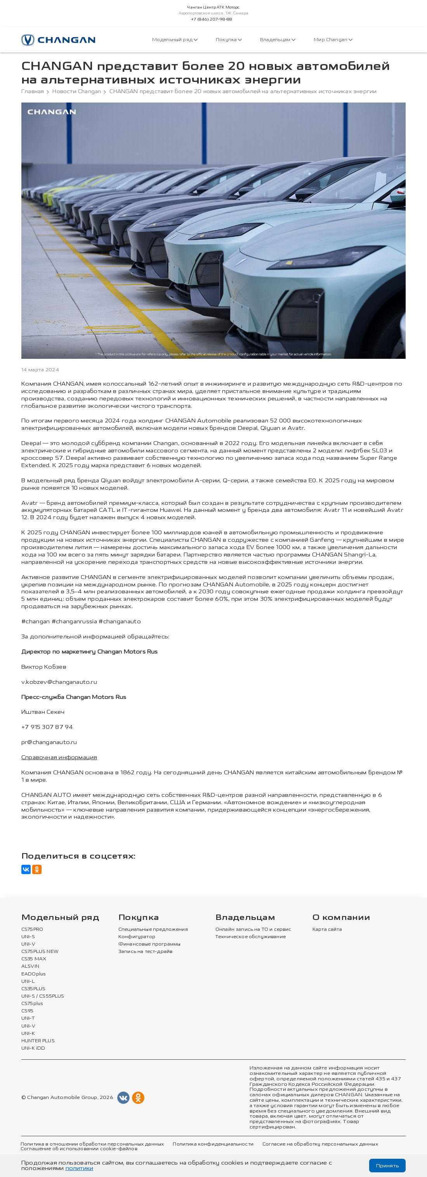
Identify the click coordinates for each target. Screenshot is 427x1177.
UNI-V (28, 944)
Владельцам (277, 40)
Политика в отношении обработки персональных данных (92, 1144)
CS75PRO (32, 929)
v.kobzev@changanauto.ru (59, 682)
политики (80, 1168)
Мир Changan (333, 40)
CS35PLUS (33, 988)
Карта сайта (327, 929)
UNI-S (28, 936)
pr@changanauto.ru (49, 742)
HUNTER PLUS (38, 1040)
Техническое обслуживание (250, 936)
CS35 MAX (33, 959)
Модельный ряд (175, 40)
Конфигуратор (136, 936)
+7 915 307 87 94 (47, 727)
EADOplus (33, 974)
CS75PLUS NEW (40, 951)
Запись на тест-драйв (145, 951)
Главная (32, 91)
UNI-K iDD (33, 1048)
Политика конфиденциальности (213, 1144)
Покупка (229, 40)
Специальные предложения (153, 929)
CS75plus (32, 1003)
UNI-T (28, 1018)
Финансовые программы (149, 944)
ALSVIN (30, 966)
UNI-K (28, 1033)
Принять (387, 1165)
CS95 (27, 1011)
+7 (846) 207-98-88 (212, 19)
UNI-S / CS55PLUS (42, 996)
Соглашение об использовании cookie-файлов (79, 1149)
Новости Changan (76, 91)
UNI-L (28, 981)
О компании (341, 917)
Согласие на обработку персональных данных (320, 1144)
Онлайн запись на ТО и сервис (253, 929)
